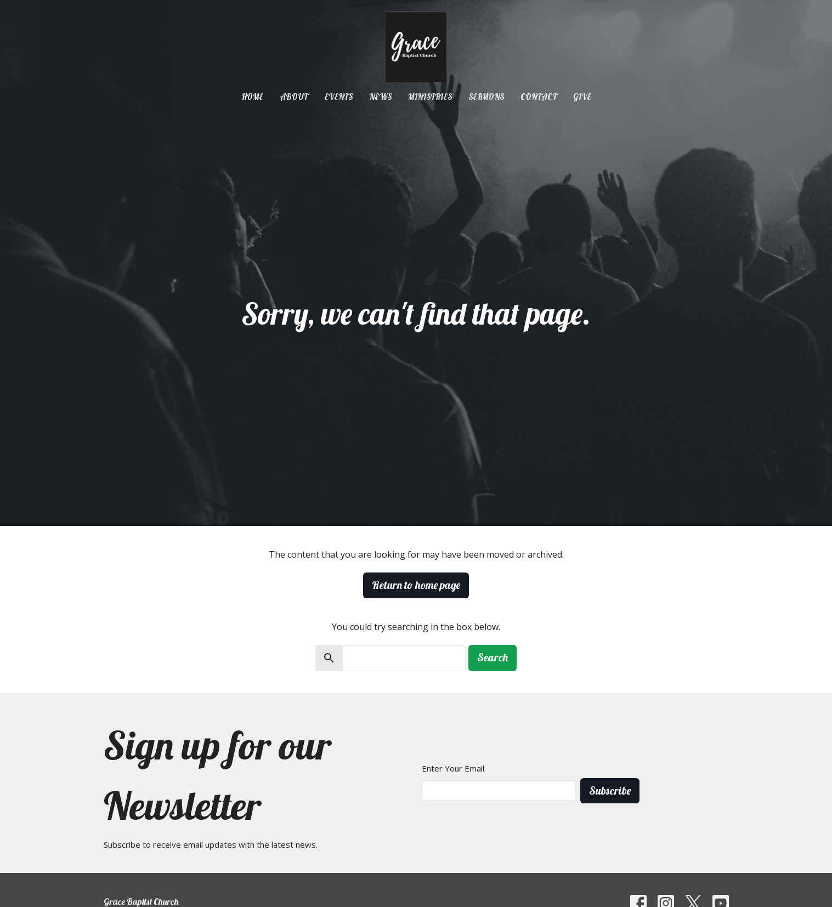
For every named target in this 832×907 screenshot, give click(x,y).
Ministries (430, 97)
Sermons (486, 97)
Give (582, 97)
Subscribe (610, 790)
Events (338, 97)
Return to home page (416, 585)
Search (492, 657)
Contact (538, 97)
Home (252, 97)
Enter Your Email (453, 768)
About (294, 97)
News (380, 97)
